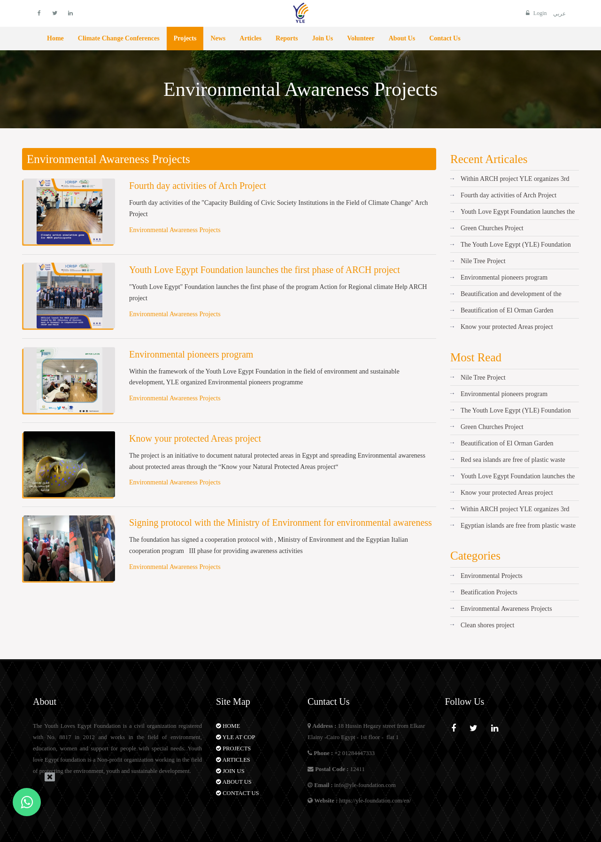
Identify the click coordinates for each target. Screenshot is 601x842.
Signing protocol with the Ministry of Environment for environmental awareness (280, 522)
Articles (250, 38)
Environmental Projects (492, 575)
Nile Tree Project (483, 261)
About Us (402, 38)
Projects (185, 38)
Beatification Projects (489, 592)
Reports (287, 38)
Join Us (322, 38)
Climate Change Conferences (119, 38)
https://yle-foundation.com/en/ (375, 800)
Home (55, 38)
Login (535, 13)
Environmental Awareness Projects (175, 230)
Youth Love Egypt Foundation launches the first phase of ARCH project (264, 270)
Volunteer (361, 38)
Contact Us (445, 38)
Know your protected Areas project (195, 438)
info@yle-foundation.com (365, 785)
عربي (559, 13)
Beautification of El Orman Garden (507, 310)
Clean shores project (487, 625)
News (217, 38)
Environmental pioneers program (191, 354)
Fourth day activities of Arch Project (197, 185)
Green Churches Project (492, 228)
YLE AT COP (235, 737)
